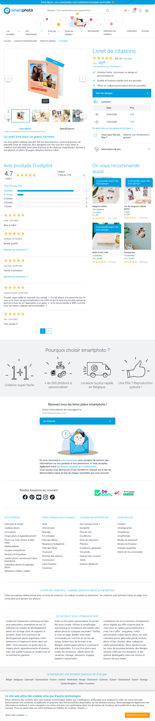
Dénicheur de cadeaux (110, 32)
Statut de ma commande (129, 552)
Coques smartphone (15, 550)
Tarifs (83, 560)
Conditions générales (90, 548)
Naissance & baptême (53, 544)
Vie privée (85, 552)
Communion (48, 560)
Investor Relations (89, 564)
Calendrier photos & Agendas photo (19, 566)
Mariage (46, 532)
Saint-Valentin (49, 564)
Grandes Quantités (126, 548)
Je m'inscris (49, 421)
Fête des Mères (50, 540)
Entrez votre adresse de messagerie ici (62, 409)
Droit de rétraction (89, 540)
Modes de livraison (127, 544)
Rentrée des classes (52, 556)
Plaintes (84, 544)
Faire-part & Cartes (14, 524)
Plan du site (86, 532)
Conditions (85, 536)
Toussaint (47, 552)
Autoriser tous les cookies (137, 715)
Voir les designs (104, 93)
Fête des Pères (49, 548)
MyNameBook (12, 546)
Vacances (47, 568)
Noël (44, 524)
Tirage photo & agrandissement (20, 536)
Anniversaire (48, 528)
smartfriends (123, 536)
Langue (61, 171)
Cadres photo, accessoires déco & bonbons (21, 559)
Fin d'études (48, 536)
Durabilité (84, 528)
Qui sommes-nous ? (90, 524)
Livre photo (10, 532)
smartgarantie (124, 528)
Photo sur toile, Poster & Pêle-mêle (20, 541)
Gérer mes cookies (16, 715)
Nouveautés (93, 31)
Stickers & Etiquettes (15, 554)
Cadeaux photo (12, 528)
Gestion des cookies (90, 556)
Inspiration (132, 31)
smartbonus (123, 532)
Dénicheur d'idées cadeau (17, 571)
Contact (145, 31)
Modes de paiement (127, 540)
